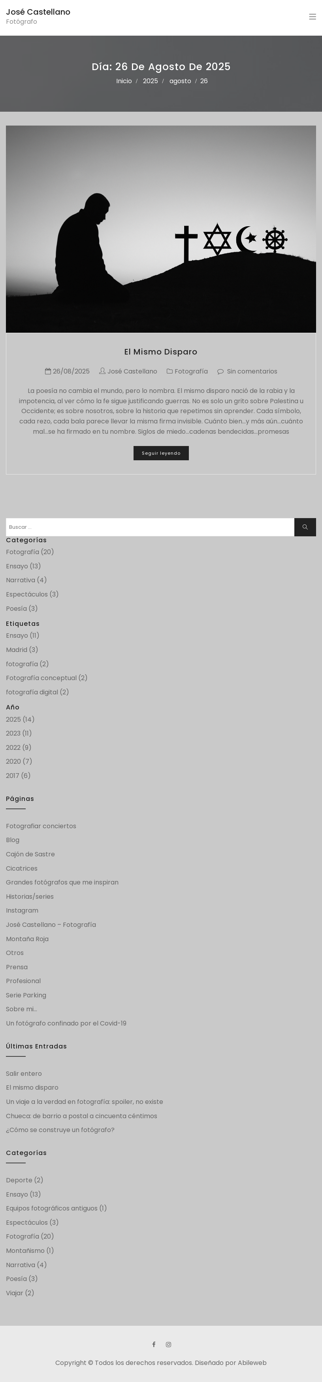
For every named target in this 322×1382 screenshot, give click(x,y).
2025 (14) (20, 719)
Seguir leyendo (161, 453)
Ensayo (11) (23, 635)
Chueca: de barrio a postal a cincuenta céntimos (81, 1116)
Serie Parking (26, 995)
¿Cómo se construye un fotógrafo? (61, 1129)
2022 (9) (19, 747)
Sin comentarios (252, 371)
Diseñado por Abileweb (231, 1362)
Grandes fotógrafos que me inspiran (62, 882)
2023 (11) (19, 733)
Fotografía (191, 371)
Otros (15, 952)
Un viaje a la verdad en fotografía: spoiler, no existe (84, 1101)
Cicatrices (22, 868)
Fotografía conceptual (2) (47, 677)
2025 (150, 81)
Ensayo (17, 1194)
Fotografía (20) (30, 552)
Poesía (16, 1278)
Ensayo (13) (23, 566)
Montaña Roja (27, 939)
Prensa (17, 967)
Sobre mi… (21, 1009)
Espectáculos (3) (32, 594)
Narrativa (20, 1265)
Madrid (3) (22, 649)
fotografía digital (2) (37, 692)
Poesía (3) (22, 608)
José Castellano (38, 11)
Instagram (22, 910)
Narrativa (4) (26, 580)
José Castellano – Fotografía (51, 924)
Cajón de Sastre (30, 854)
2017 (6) (18, 775)
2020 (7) (19, 761)
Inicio (124, 81)
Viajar (14, 1293)
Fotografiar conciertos (41, 826)
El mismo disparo (161, 351)
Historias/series (30, 896)
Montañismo (25, 1250)
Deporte (19, 1180)
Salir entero (24, 1073)
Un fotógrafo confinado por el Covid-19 (66, 1023)
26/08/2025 (71, 371)
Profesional (23, 981)
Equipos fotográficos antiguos (52, 1208)
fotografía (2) (27, 664)
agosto (180, 81)
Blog (12, 839)
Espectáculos (27, 1222)
